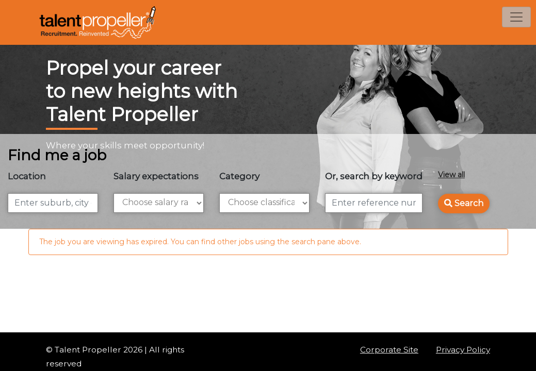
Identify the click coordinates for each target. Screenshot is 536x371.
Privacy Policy (463, 350)
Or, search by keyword (374, 176)
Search (463, 203)
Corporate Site (389, 350)
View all (451, 174)
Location (27, 176)
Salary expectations (156, 176)
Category (239, 176)
